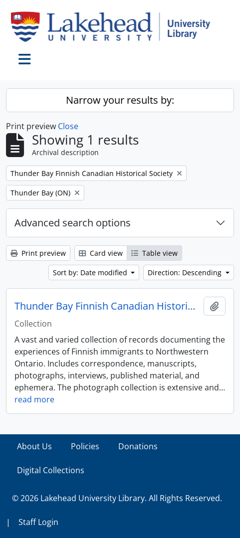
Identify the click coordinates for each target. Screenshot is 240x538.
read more (34, 399)
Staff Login (38, 522)
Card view (101, 253)
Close (68, 126)
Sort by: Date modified (91, 272)
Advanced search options (72, 222)
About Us (34, 446)
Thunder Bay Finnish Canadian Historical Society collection (107, 306)
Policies (85, 446)
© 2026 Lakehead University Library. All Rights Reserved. (117, 498)
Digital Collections (50, 470)
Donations (138, 446)
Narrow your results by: (120, 100)
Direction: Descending (186, 272)
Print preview (38, 253)
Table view (154, 253)
